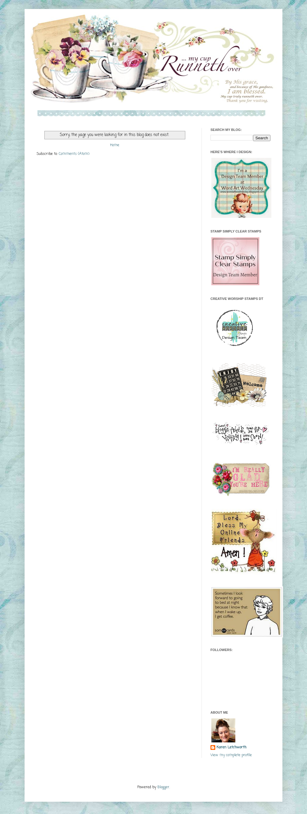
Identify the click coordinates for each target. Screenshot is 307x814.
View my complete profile (231, 755)
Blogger (163, 787)
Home (114, 145)
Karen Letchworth (231, 747)
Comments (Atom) (74, 154)
